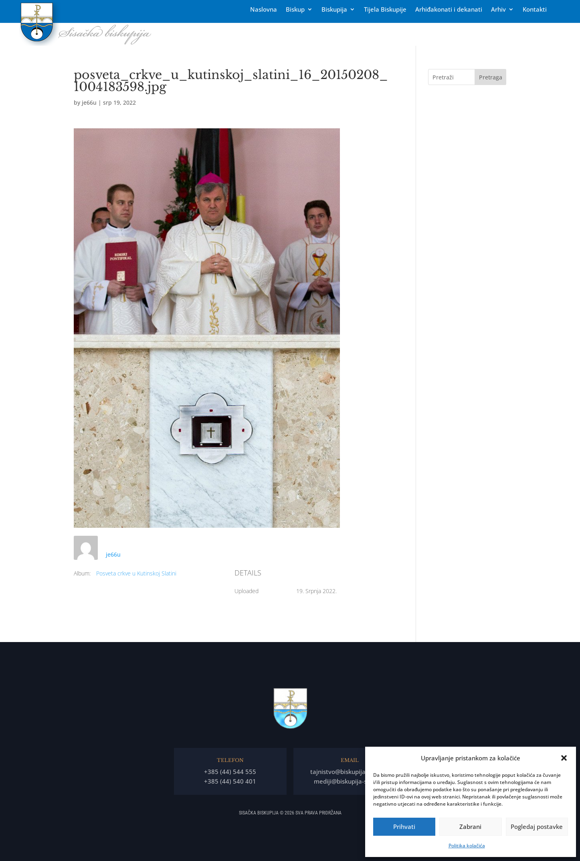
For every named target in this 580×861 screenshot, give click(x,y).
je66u (89, 102)
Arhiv (498, 9)
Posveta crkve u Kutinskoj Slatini (136, 573)
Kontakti (535, 9)
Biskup (295, 9)
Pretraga (490, 77)
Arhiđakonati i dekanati (448, 9)
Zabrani (470, 827)
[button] (564, 758)
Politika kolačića (467, 845)
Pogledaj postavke (537, 827)
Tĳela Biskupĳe (385, 9)
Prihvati (404, 827)
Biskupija (334, 9)
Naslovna (263, 9)
